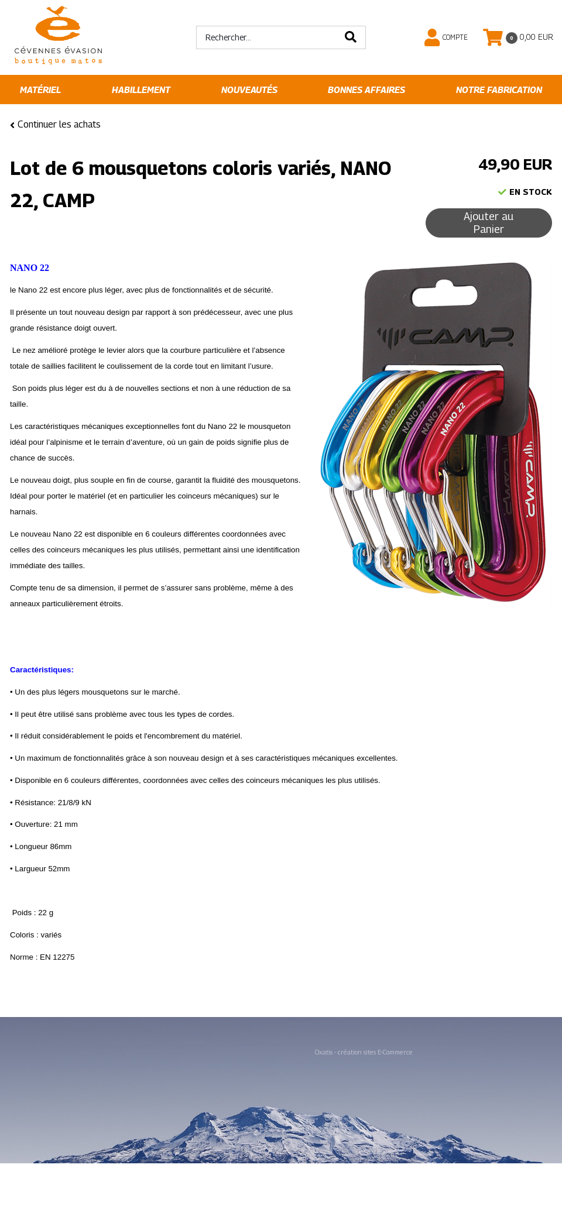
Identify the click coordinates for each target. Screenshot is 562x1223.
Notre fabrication (499, 89)
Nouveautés (249, 89)
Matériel (40, 89)
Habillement (141, 89)
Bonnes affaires (366, 89)
